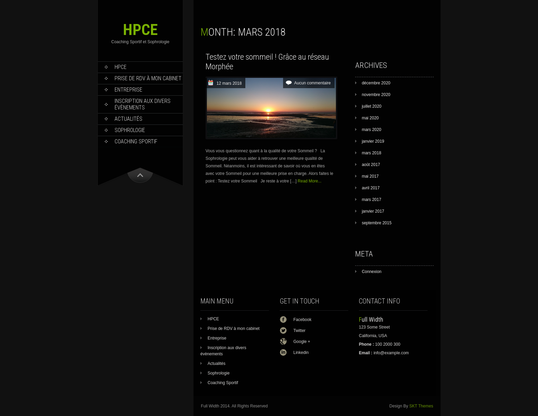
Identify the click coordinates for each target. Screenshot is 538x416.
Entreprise (128, 89)
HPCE (140, 30)
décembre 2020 (376, 83)
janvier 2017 (373, 211)
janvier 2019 (373, 141)
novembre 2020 (376, 94)
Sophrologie (130, 130)
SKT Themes (421, 406)
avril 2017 (370, 188)
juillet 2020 (371, 106)
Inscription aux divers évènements (143, 104)
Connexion (371, 271)
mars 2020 (371, 129)
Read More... (309, 181)
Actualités (128, 119)
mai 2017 (370, 176)
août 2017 (371, 164)
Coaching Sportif (136, 141)
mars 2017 (371, 199)
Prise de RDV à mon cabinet (148, 78)
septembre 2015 (376, 223)
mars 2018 (371, 153)
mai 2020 (370, 118)
